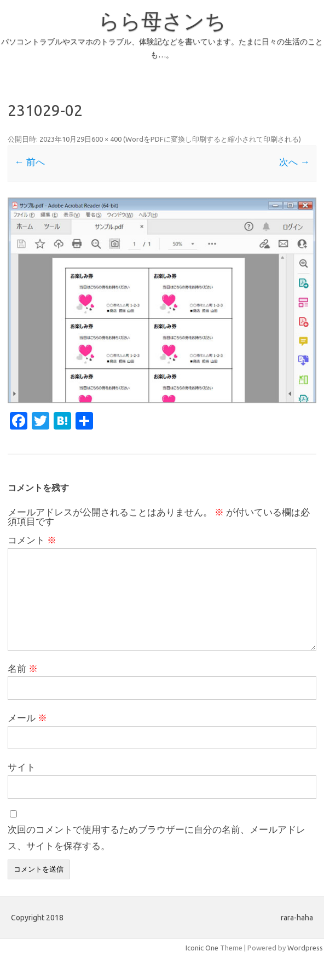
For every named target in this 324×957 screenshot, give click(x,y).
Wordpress (305, 948)
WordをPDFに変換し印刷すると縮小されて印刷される (212, 139)
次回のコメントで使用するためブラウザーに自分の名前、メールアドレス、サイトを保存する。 (156, 837)
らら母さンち (162, 20)
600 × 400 (106, 139)
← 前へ (29, 161)
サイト (22, 767)
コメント (32, 540)
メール (27, 717)
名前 (23, 668)
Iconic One (202, 948)
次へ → (294, 161)
